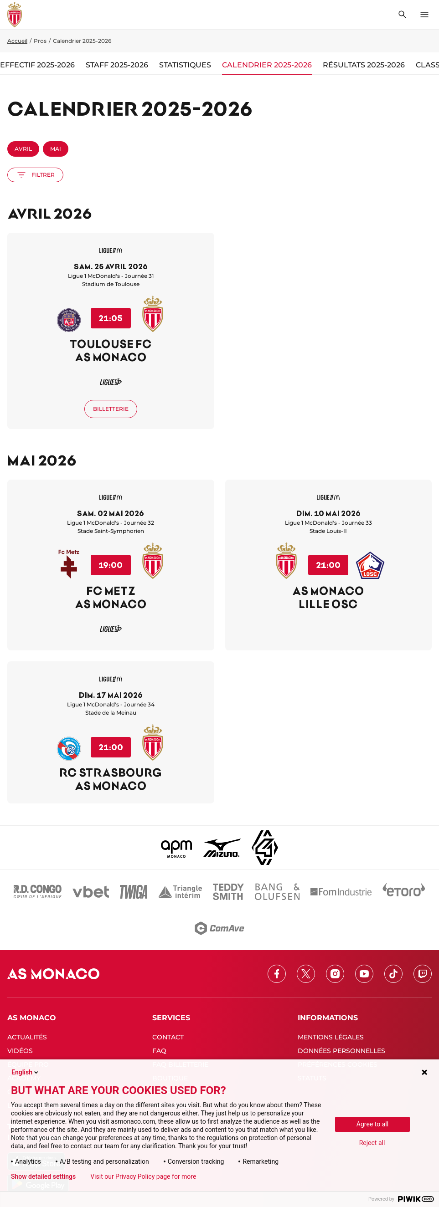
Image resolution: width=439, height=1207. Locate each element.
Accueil (17, 40)
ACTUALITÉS (27, 1037)
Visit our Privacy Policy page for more (143, 1176)
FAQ (159, 1051)
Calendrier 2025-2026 (267, 65)
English (25, 1072)
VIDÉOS (20, 1051)
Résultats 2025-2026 (364, 65)
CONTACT (168, 1037)
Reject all (372, 1142)
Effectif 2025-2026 (37, 65)
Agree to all (372, 1124)
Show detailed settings (43, 1176)
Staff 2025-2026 (117, 65)
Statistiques (185, 65)
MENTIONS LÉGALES (331, 1037)
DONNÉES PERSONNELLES (341, 1051)
